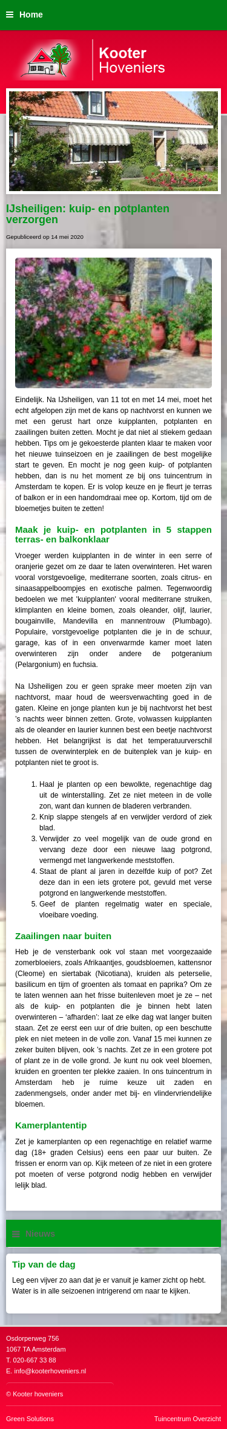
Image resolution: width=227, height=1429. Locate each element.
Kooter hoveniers (38, 1394)
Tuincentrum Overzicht (187, 1418)
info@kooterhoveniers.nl (50, 1371)
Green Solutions (30, 1418)
